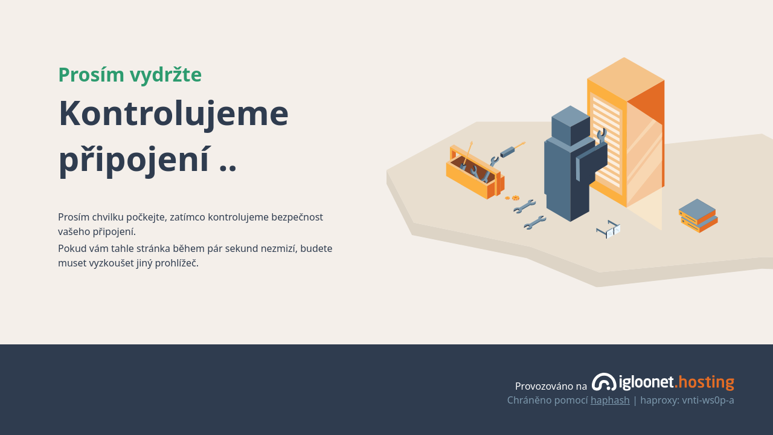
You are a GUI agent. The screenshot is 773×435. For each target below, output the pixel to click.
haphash (610, 400)
